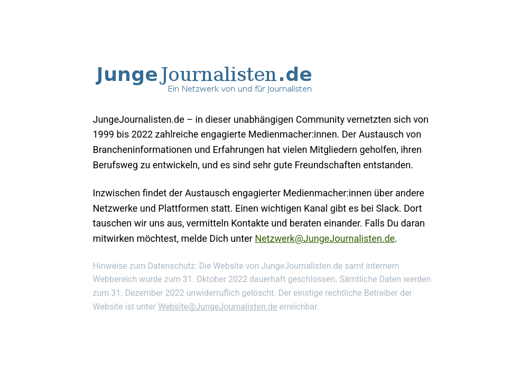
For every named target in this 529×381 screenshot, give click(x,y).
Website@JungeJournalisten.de (217, 307)
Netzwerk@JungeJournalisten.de (325, 238)
